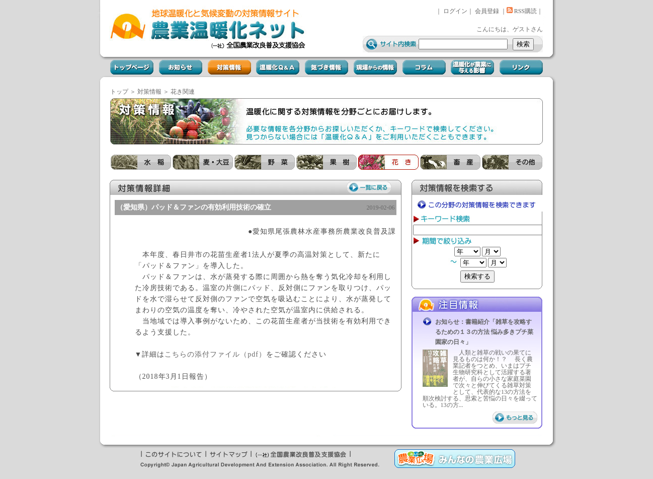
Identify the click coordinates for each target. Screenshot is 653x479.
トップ (119, 91)
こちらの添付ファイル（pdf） (215, 354)
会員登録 (487, 11)
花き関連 (183, 91)
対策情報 (149, 91)
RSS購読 (522, 11)
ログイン (455, 11)
